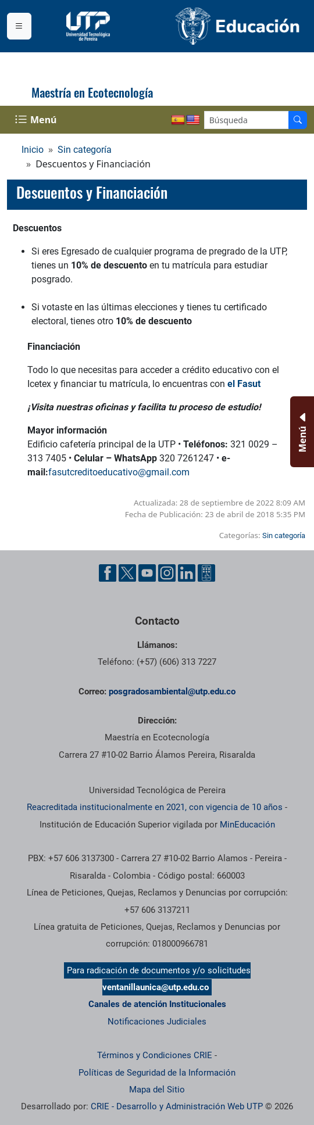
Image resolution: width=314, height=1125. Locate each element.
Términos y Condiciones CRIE (154, 1055)
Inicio (33, 149)
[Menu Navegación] (37, 120)
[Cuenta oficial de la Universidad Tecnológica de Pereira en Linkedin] (186, 573)
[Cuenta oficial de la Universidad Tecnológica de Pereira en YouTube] (147, 573)
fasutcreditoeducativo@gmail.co (114, 472)
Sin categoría (85, 149)
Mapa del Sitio (157, 1089)
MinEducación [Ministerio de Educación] (247, 824)
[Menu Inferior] (301, 432)
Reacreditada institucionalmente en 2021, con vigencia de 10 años (155, 807)
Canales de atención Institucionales (157, 1004)
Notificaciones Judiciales (157, 1021)
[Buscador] (297, 120)
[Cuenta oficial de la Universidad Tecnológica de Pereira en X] (127, 573)
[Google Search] (246, 120)
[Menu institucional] (19, 26)
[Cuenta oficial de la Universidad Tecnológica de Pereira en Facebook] (107, 573)
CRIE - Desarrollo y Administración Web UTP (177, 1106)
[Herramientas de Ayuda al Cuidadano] (206, 573)
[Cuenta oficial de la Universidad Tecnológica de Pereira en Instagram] (167, 573)
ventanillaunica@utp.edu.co (155, 987)
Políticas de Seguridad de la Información (157, 1072)
